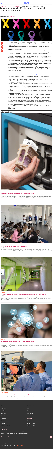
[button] (2, 43)
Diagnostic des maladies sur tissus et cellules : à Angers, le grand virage (17, 193)
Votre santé (3, 413)
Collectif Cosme (20, 445)
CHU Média (5, 6)
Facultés (3, 423)
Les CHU (3, 410)
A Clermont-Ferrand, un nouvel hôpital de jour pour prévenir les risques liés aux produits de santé (23, 294)
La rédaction (12, 16)
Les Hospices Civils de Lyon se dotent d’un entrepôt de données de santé (18, 341)
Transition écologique (31, 405)
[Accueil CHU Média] (26, 2)
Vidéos (28, 408)
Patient (2, 420)
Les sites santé (30, 413)
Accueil (1, 6)
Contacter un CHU (31, 425)
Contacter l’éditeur (31, 423)
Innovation (3, 339)
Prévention (3, 292)
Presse (28, 420)
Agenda (28, 410)
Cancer (18, 6)
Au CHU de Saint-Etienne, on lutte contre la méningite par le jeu (15, 246)
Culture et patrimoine (5, 425)
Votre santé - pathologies (12, 6)
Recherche (3, 418)
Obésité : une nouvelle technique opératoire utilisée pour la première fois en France (20, 394)
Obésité (6, 392)
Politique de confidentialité (31, 443)
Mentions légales (4, 443)
